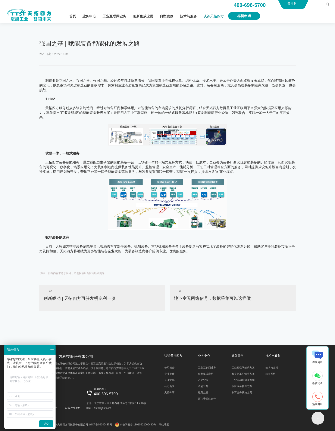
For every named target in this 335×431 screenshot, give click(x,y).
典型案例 (166, 16)
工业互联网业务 (114, 16)
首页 (72, 16)
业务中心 (89, 16)
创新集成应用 (143, 16)
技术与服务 (188, 16)
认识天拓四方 (213, 16)
